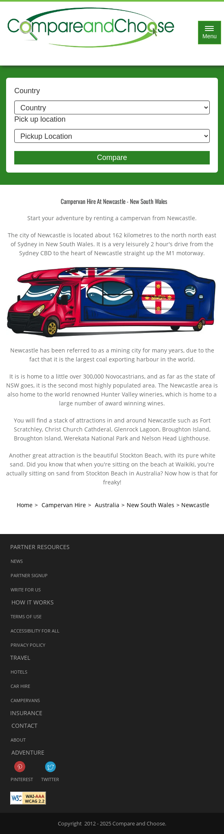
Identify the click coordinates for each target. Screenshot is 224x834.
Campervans (25, 700)
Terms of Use (26, 616)
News (17, 561)
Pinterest (19, 766)
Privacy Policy (28, 644)
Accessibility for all (35, 630)
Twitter (50, 766)
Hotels (19, 671)
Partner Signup (29, 575)
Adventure (27, 752)
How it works (32, 602)
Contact (24, 725)
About (18, 739)
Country (27, 91)
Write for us (26, 589)
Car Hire (20, 686)
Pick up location (40, 119)
